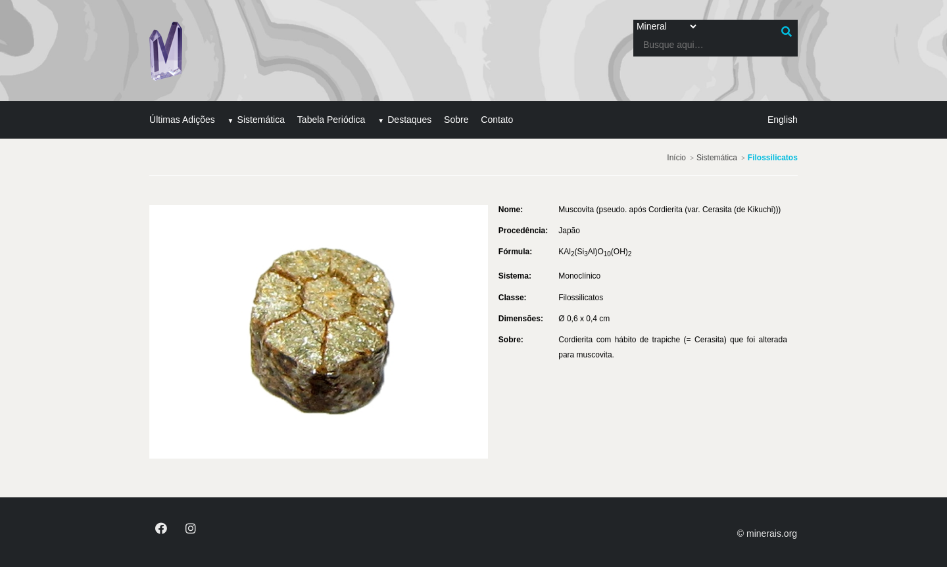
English (780, 119)
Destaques (412, 119)
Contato (499, 119)
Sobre (459, 119)
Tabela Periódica (334, 119)
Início (673, 156)
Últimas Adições (185, 119)
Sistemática (263, 119)
